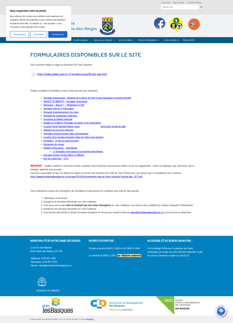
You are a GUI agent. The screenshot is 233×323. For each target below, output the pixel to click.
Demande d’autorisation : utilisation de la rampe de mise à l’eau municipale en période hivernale (87, 97)
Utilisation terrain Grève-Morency (58, 130)
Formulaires (165, 3)
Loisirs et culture (126, 40)
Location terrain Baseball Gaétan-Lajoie (61, 126)
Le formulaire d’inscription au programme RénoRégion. (78, 151)
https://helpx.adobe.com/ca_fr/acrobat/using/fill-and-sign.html (72, 74)
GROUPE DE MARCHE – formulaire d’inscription (65, 101)
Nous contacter (178, 3)
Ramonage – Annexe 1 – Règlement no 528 (63, 105)
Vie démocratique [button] (82, 40)
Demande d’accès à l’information (58, 108)
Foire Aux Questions (194, 3)
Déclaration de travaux (53, 144)
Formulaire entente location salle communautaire (65, 133)
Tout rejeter (39, 34)
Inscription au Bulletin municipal (57, 119)
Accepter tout (58, 34)
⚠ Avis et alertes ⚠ (171, 40)
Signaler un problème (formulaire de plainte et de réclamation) (72, 123)
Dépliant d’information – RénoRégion (60, 148)
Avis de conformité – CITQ (55, 158)
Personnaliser (19, 34)
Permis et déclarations (149, 40)
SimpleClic (90, 319)
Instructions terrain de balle (113, 126)
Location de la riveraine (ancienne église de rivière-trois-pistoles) (73, 137)
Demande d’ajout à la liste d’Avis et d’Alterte (63, 155)
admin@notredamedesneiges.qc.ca (147, 212)
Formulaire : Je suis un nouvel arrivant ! (61, 140)
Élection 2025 (190, 40)
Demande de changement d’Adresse (60, 115)
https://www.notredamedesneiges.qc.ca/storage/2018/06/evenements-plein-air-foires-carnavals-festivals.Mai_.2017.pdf (86, 176)
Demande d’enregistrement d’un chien (61, 112)
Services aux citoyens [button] (104, 40)
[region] (38, 23)
